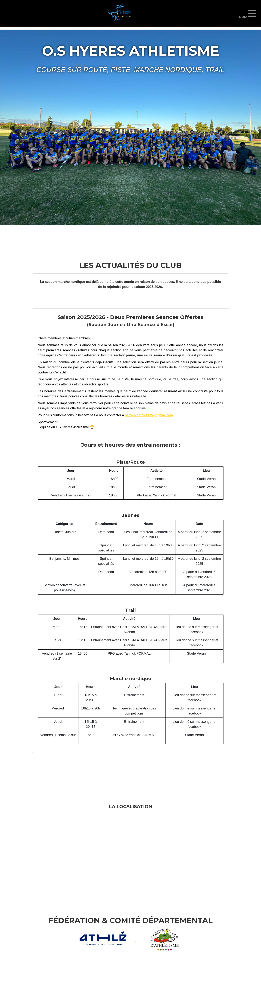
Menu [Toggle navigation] (247, 15)
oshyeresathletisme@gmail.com (149, 415)
